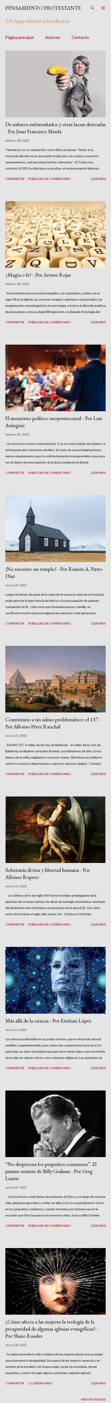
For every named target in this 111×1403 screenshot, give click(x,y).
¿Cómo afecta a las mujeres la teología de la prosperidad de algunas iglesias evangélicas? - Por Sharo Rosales (51, 1328)
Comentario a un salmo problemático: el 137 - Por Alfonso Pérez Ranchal (53, 723)
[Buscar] (92, 8)
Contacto (80, 37)
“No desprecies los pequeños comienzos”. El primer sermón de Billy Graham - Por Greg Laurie (51, 1171)
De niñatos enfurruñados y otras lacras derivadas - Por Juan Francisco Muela (55, 128)
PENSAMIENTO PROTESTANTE (43, 7)
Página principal (19, 37)
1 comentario (40, 1383)
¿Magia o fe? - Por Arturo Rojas (38, 274)
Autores (52, 37)
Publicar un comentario (49, 179)
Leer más (98, 179)
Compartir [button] (14, 179)
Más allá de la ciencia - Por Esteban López (48, 1020)
